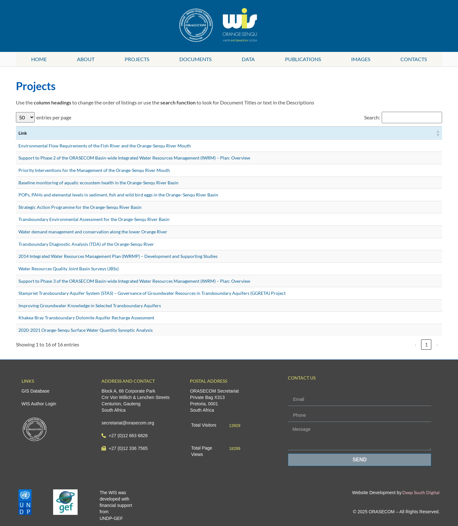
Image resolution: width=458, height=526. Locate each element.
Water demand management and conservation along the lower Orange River (92, 231)
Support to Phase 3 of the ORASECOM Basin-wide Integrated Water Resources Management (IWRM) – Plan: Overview (134, 281)
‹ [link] (415, 344)
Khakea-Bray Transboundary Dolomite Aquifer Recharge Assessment (86, 317)
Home (39, 59)
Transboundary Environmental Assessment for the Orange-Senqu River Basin (94, 219)
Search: (372, 117)
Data (248, 59)
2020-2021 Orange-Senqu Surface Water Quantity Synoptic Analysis (85, 330)
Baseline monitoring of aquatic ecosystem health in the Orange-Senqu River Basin (98, 182)
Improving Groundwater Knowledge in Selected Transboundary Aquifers (89, 305)
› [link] (437, 344)
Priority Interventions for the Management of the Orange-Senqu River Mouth (94, 170)
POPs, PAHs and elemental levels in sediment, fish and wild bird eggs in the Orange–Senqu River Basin (118, 194)
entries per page (53, 117)
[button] (438, 133)
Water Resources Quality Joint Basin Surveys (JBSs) (68, 268)
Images (360, 59)
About (85, 59)
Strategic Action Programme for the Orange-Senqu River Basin (80, 207)
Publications (303, 59)
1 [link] (426, 344)
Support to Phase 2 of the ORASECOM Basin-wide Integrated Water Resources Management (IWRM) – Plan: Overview (134, 157)
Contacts (413, 59)
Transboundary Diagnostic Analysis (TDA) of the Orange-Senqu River (86, 244)
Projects (137, 59)
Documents (195, 59)
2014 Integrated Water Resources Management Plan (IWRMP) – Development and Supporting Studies (118, 256)
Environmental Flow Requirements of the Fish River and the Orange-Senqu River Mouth (104, 145)
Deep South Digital (420, 492)
